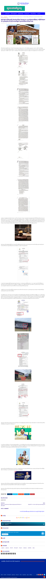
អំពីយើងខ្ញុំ (31, 575)
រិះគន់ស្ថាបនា (27, 14)
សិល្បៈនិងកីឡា (33, 14)
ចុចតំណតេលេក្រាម (5, 535)
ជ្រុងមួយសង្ (3, 548)
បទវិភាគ (21, 575)
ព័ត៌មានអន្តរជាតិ (14, 14)
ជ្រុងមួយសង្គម (20, 14)
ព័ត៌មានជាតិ (7, 14)
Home (2, 14)
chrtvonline (8, 578)
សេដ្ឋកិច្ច (38, 14)
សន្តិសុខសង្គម (25, 548)
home (2, 575)
